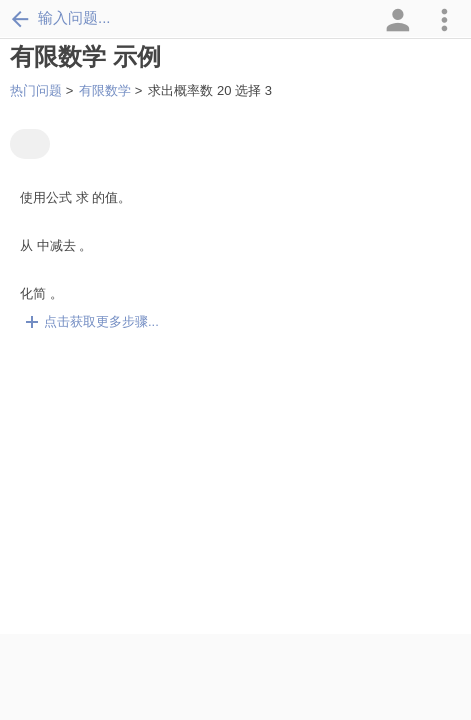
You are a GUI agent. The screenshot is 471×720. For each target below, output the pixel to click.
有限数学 (105, 90)
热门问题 (36, 90)
